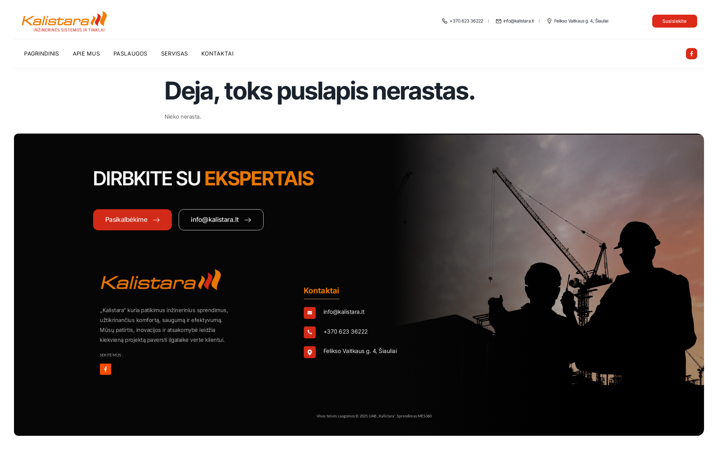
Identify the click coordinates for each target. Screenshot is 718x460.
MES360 (492, 416)
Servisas (174, 53)
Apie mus (86, 53)
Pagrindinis (41, 53)
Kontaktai (217, 53)
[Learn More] (431, 313)
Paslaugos (131, 53)
